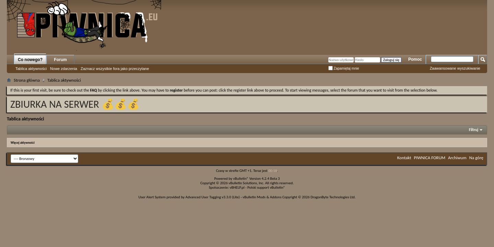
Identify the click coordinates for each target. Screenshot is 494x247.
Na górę (476, 157)
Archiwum (457, 157)
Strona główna (27, 80)
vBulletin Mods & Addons (262, 197)
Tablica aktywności (31, 69)
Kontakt (404, 157)
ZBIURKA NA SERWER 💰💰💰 (75, 104)
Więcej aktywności (23, 142)
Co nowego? (30, 59)
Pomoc (415, 59)
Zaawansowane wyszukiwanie (455, 68)
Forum (60, 59)
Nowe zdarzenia (63, 69)
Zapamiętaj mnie (343, 68)
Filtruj (473, 130)
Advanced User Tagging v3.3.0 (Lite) (213, 197)
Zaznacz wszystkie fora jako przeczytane (115, 69)
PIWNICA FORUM (430, 157)
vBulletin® (241, 178)
